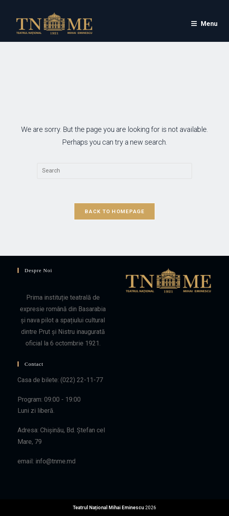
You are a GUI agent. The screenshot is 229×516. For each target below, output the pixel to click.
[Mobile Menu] (204, 23)
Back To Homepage (114, 211)
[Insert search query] (114, 171)
